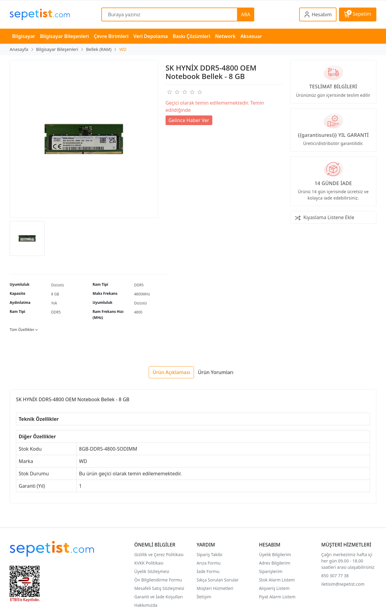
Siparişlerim (271, 571)
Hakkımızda (145, 605)
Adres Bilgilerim (274, 563)
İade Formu (208, 571)
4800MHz (142, 294)
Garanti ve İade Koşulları (158, 597)
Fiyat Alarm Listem (277, 597)
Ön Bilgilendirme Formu (158, 580)
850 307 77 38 (335, 575)
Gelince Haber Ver (189, 120)
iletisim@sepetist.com (342, 584)
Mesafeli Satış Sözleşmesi (159, 588)
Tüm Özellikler (24, 329)
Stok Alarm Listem (277, 580)
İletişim (204, 597)
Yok (54, 303)
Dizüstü (57, 285)
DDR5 (139, 285)
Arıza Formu (209, 563)
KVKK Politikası (148, 563)
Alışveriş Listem (274, 588)
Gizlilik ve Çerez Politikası (158, 554)
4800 (138, 312)
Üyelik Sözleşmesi (151, 571)
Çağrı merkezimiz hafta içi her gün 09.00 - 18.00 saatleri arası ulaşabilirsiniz (347, 561)
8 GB (55, 294)
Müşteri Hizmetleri (215, 588)
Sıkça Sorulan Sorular (218, 580)
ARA (245, 14)
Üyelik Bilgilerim (275, 554)
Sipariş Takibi (209, 554)
